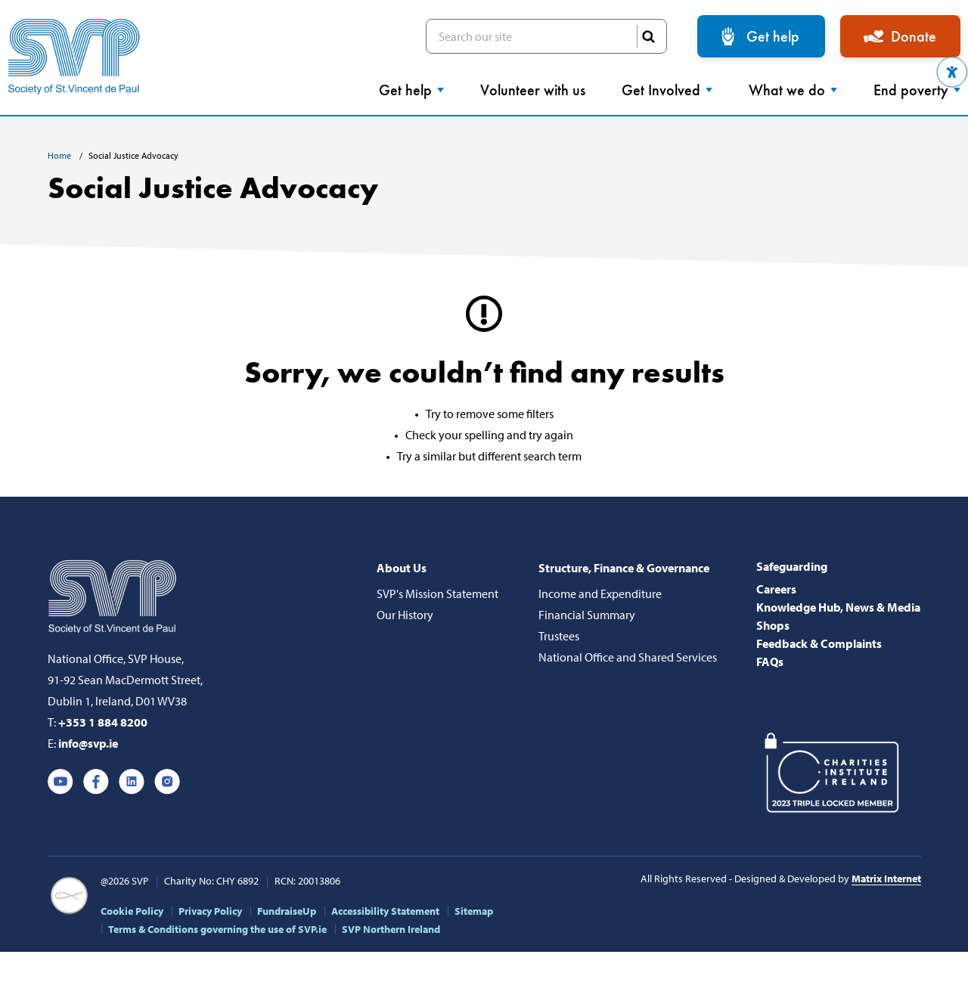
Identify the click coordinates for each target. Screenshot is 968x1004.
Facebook (96, 782)
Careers (776, 589)
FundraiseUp (286, 911)
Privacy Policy (210, 911)
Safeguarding (791, 566)
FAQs (769, 661)
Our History (405, 614)
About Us (402, 567)
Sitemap (474, 911)
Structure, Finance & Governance (623, 567)
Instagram (167, 782)
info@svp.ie (88, 743)
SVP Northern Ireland (391, 929)
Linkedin (131, 782)
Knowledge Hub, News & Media (838, 607)
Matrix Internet (886, 878)
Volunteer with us (532, 90)
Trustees (558, 635)
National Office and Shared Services (627, 657)
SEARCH (648, 36)
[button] (952, 72)
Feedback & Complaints (819, 643)
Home (60, 155)
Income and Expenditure (600, 593)
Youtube (60, 782)
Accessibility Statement (385, 911)
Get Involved (667, 90)
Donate (913, 36)
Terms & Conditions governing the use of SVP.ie (217, 929)
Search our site (546, 36)
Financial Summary (586, 614)
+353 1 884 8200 (102, 722)
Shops (773, 625)
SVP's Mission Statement (437, 593)
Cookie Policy (132, 911)
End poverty (916, 90)
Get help (772, 36)
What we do (793, 90)
